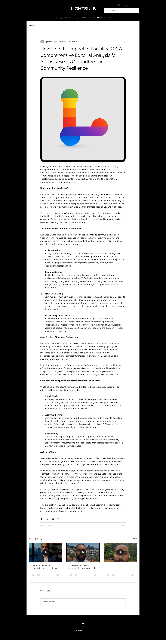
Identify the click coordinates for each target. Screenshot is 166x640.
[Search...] (122, 10)
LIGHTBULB (83, 8)
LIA (108, 565)
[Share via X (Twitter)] (47, 519)
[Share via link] (58, 519)
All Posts (32, 26)
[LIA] (120, 552)
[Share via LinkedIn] (53, 519)
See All (134, 539)
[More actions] (124, 41)
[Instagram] (83, 623)
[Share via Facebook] (41, 519)
